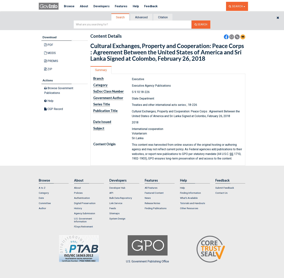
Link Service (115, 203)
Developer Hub (117, 187)
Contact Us (221, 192)
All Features (151, 187)
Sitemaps (114, 213)
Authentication (82, 197)
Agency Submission (84, 213)
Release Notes (152, 203)
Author (42, 208)
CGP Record (53, 109)
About (84, 6)
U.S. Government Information (83, 220)
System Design (117, 218)
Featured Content (154, 192)
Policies (78, 192)
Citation (163, 17)
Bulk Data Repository (120, 197)
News (148, 197)
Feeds (112, 208)
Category (44, 192)
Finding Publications (155, 208)
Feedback (151, 6)
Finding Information (190, 192)
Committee (45, 203)
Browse (69, 6)
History (78, 208)
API (111, 192)
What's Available (189, 197)
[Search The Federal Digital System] (200, 24)
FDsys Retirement (83, 226)
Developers (101, 6)
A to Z (42, 187)
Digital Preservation (84, 203)
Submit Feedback (224, 187)
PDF (48, 45)
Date (41, 197)
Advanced (141, 17)
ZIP (48, 69)
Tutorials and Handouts (192, 203)
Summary (101, 70)
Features (121, 6)
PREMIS (51, 61)
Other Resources (189, 208)
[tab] (120, 17)
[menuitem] (54, 187)
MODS (50, 53)
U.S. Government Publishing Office (147, 249)
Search (120, 17)
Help (136, 6)
